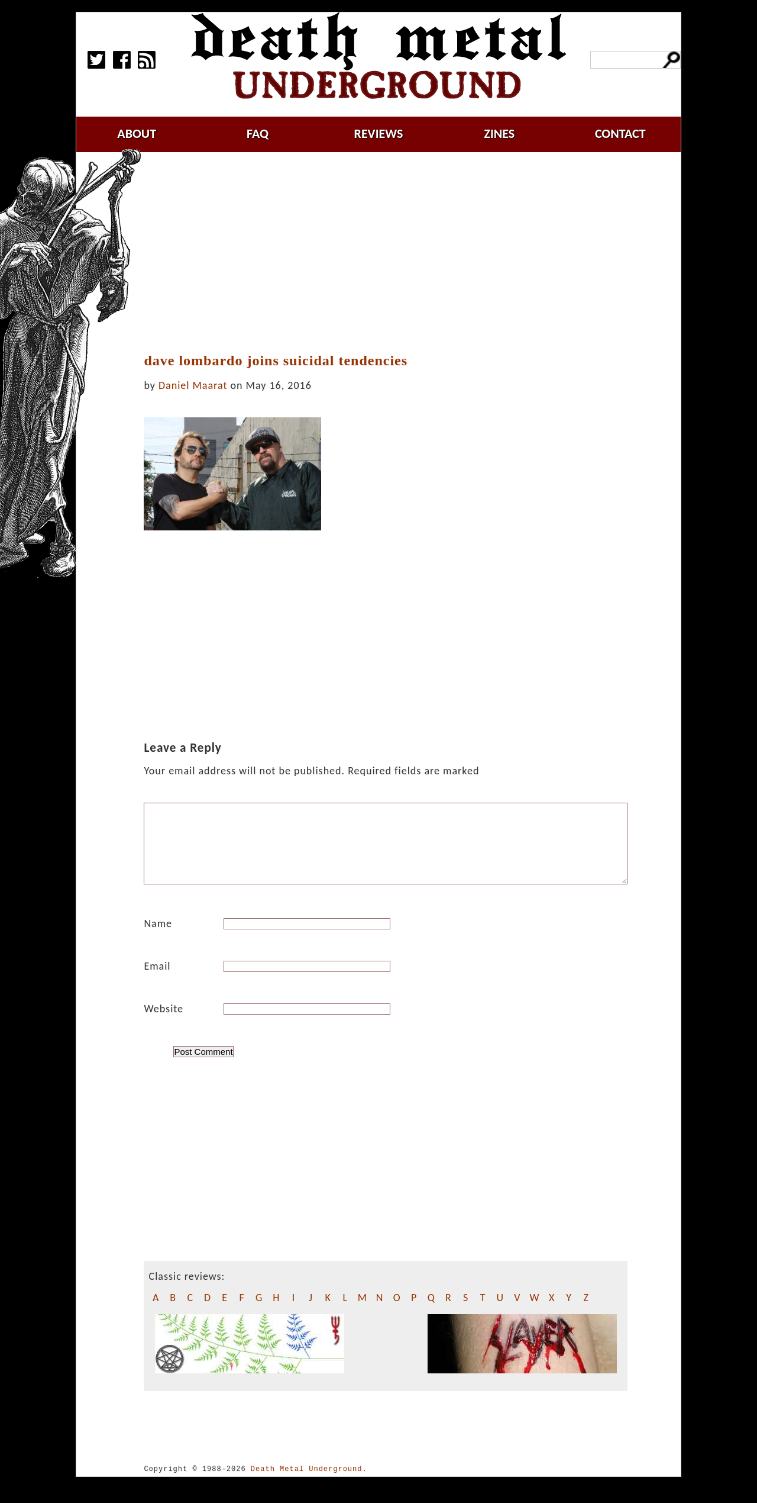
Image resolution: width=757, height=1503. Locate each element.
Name (158, 937)
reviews (378, 133)
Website (163, 1022)
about (136, 133)
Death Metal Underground (307, 1483)
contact (620, 133)
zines (499, 133)
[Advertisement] (393, 253)
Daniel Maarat (192, 385)
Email (157, 980)
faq (257, 133)
